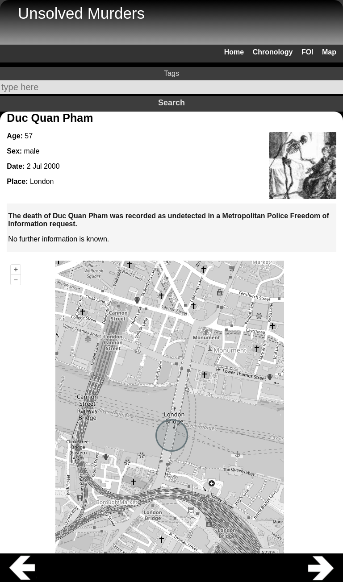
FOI (307, 52)
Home (234, 52)
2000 (52, 166)
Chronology (273, 52)
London (42, 181)
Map (329, 52)
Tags (171, 73)
